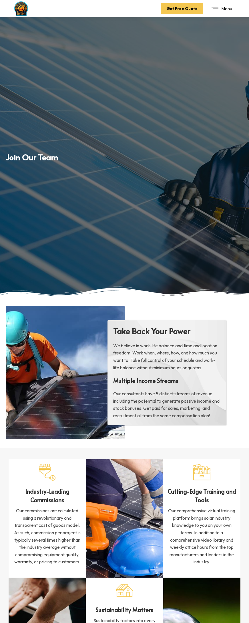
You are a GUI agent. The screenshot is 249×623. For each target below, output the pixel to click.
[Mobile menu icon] (222, 8)
